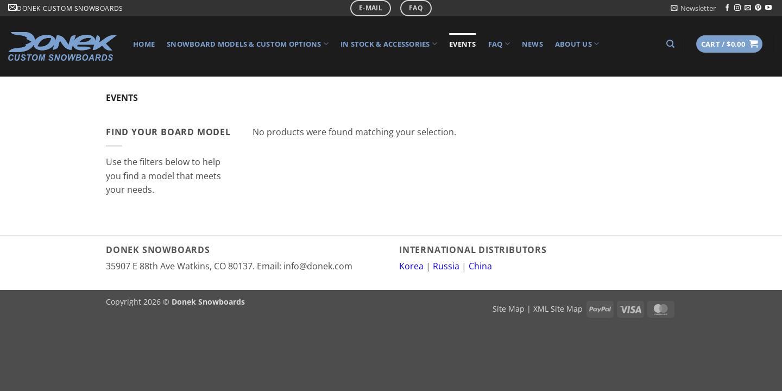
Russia (446, 266)
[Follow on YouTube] (768, 8)
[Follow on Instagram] (737, 8)
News (532, 44)
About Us (577, 44)
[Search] (670, 44)
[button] (693, 8)
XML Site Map (558, 309)
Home (144, 44)
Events (462, 44)
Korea (411, 266)
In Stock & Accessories (388, 44)
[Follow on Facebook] (727, 8)
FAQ (499, 44)
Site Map (509, 309)
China (480, 266)
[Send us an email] (748, 8)
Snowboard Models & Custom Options (248, 44)
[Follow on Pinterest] (758, 8)
